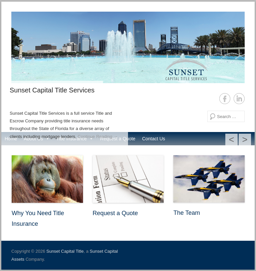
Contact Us (153, 138)
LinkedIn (239, 98)
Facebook (224, 98)
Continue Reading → (98, 136)
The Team (186, 212)
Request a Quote (115, 213)
